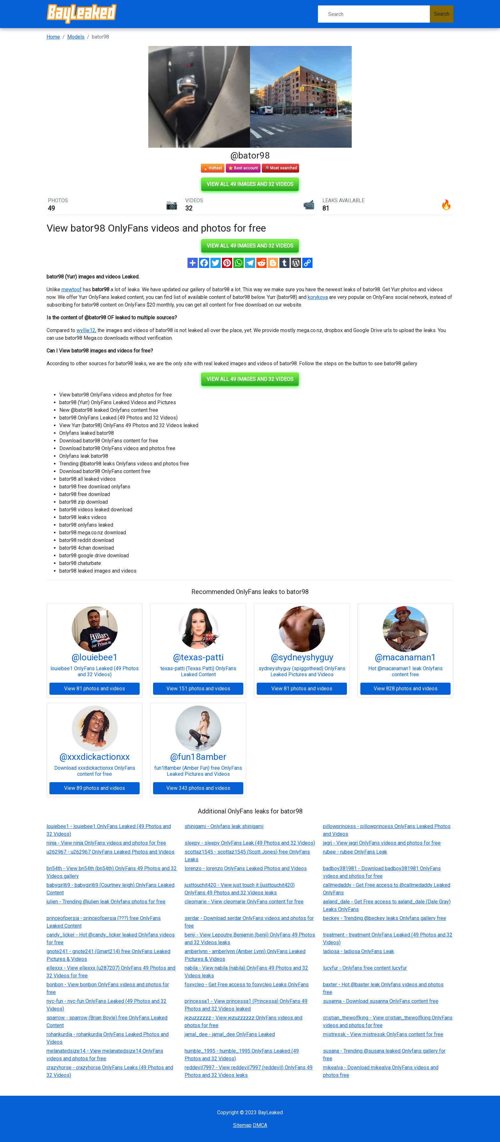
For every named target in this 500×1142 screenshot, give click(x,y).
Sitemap (242, 1125)
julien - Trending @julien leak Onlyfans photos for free (106, 902)
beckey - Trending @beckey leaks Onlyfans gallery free (384, 918)
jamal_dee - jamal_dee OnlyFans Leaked (230, 1034)
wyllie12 (86, 330)
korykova (318, 297)
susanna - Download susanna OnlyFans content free (380, 1001)
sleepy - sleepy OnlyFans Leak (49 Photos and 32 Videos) (250, 843)
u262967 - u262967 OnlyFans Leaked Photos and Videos (110, 852)
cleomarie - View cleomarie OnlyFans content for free (244, 902)
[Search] (374, 14)
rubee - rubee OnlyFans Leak (355, 852)
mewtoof (72, 289)
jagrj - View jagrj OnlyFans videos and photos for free (382, 843)
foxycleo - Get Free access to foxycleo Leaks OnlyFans (247, 985)
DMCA (260, 1125)
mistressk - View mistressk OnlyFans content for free (383, 1034)
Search (441, 14)
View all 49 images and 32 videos (250, 184)
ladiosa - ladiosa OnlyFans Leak (358, 951)
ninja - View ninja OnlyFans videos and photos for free (106, 843)
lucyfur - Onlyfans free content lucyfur (365, 968)
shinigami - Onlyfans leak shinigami (224, 826)
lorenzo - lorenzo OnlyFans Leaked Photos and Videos (246, 868)
